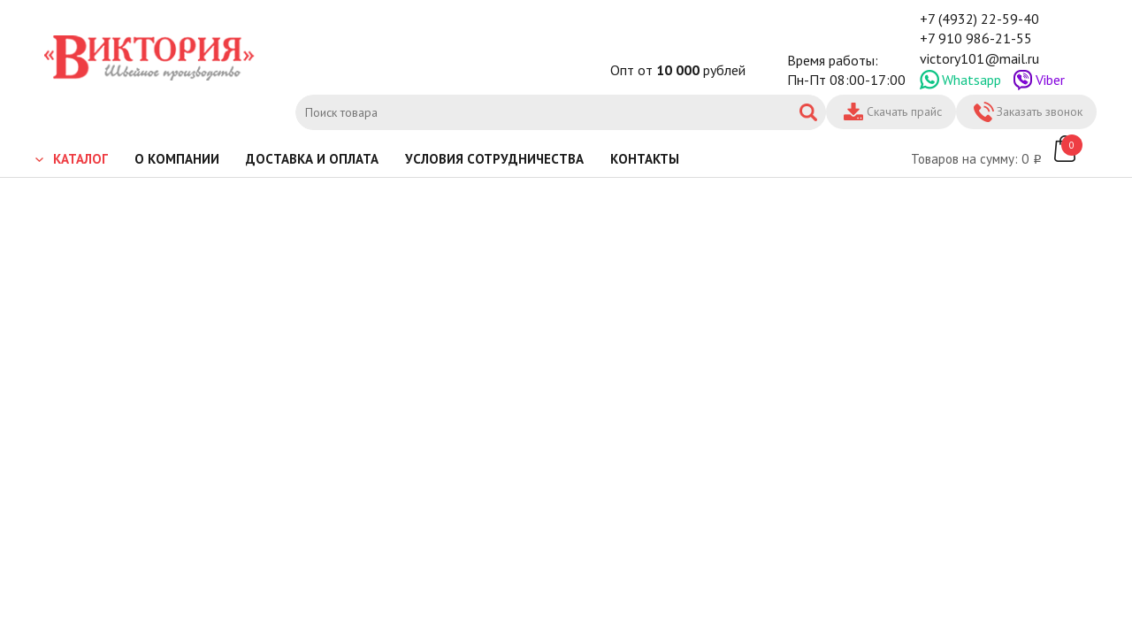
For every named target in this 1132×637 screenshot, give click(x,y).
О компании (176, 158)
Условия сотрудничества (494, 158)
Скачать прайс (904, 111)
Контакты (644, 158)
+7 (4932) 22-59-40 (979, 18)
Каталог (80, 158)
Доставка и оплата (312, 158)
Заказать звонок (1039, 111)
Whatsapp (971, 79)
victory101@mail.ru (979, 58)
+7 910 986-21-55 (976, 38)
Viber (1050, 79)
